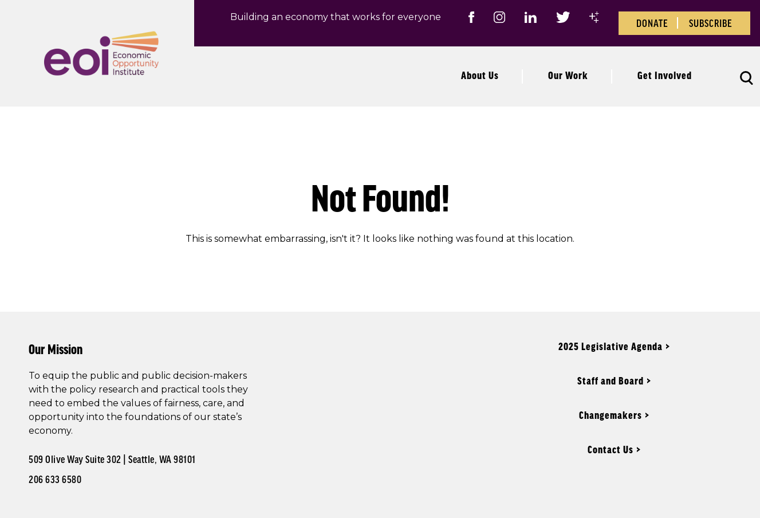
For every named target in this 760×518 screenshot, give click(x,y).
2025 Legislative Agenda (610, 346)
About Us (480, 75)
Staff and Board (610, 380)
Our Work (568, 75)
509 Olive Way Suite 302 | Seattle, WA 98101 (112, 459)
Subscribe (711, 23)
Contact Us (610, 449)
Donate (652, 23)
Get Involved (664, 75)
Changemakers (610, 415)
